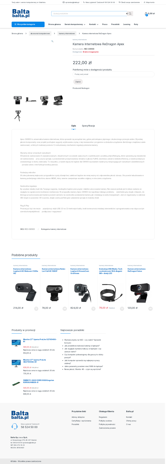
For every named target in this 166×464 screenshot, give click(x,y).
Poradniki (115, 24)
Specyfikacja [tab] (88, 126)
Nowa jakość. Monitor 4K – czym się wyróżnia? (82, 369)
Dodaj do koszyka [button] (36, 309)
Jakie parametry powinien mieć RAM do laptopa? (83, 366)
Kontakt (92, 24)
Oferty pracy (131, 421)
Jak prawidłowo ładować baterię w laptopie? (82, 346)
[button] (52, 41)
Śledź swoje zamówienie (129, 2)
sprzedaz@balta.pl (71, 2)
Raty (136, 24)
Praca (104, 24)
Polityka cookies (105, 421)
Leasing (126, 24)
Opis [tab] (73, 126)
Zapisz (78, 82)
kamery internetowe (67, 33)
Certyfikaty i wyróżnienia (81, 421)
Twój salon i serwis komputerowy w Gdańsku (29, 2)
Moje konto (149, 2)
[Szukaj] (130, 13)
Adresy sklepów (78, 417)
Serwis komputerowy (74, 24)
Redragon (85, 88)
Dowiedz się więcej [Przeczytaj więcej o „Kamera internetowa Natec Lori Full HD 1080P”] (65, 309)
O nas (128, 424)
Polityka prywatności (107, 424)
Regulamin (103, 417)
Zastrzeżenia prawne (107, 428)
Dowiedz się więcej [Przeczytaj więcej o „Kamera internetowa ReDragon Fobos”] (150, 309)
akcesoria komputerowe (40, 33)
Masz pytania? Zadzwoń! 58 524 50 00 (99, 2)
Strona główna (54, 24)
